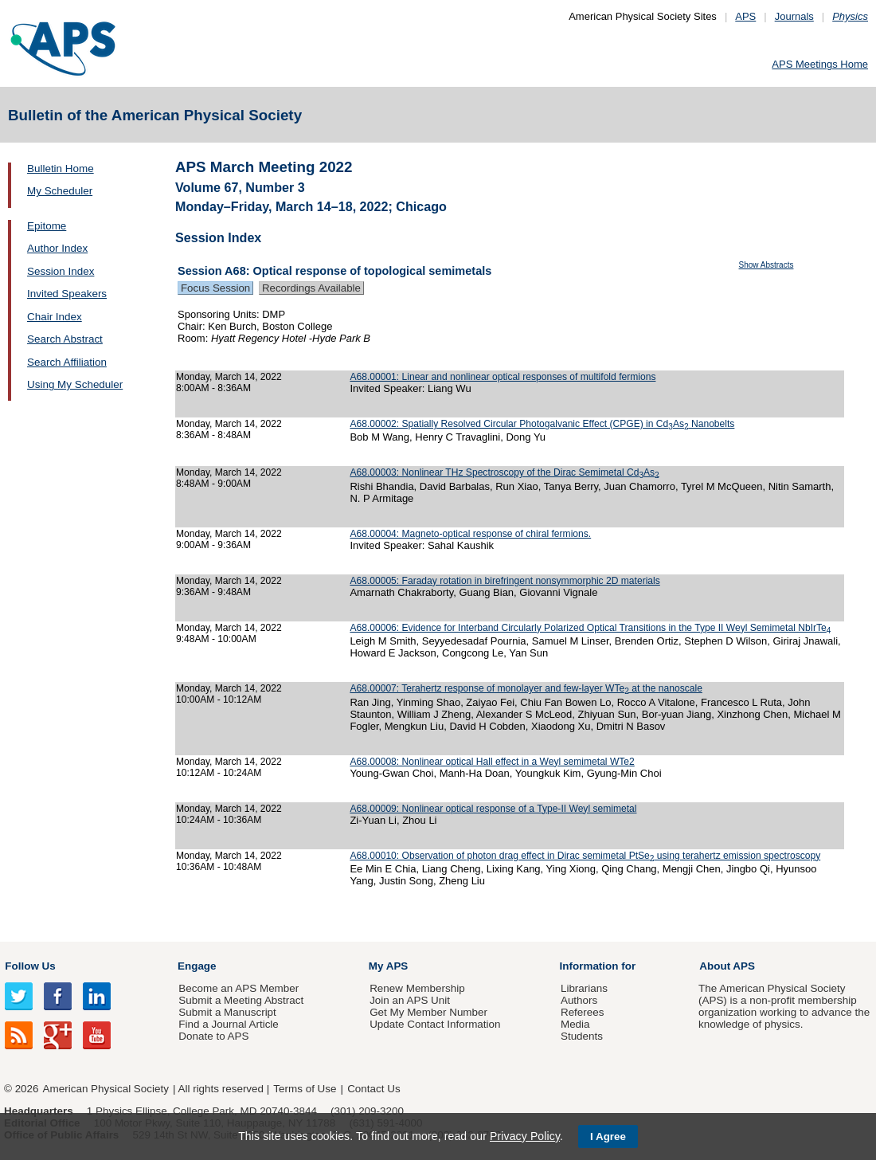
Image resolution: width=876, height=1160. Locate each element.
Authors (579, 1000)
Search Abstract (65, 339)
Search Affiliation (67, 362)
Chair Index (54, 317)
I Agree (608, 1136)
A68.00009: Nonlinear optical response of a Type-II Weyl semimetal (493, 808)
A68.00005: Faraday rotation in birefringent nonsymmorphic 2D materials (504, 580)
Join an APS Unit (410, 1000)
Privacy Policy (525, 1136)
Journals (794, 16)
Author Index (57, 248)
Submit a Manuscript (227, 1012)
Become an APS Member (238, 988)
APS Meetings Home (820, 64)
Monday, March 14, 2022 (229, 376)
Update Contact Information (435, 1024)
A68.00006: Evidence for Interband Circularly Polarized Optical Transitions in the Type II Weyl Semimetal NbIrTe (590, 627)
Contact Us (373, 1089)
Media (575, 1024)
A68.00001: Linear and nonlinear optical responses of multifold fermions (502, 376)
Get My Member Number (428, 1012)
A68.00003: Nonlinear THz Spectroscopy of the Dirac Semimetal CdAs (504, 472)
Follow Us (30, 966)
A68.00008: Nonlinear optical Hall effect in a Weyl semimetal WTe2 (492, 761)
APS (745, 16)
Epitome (46, 226)
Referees (582, 1012)
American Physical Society (106, 1089)
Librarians (584, 988)
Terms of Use (304, 1089)
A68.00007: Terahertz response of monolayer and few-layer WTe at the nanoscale (526, 688)
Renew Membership (417, 988)
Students (582, 1036)
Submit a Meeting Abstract (240, 1000)
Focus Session (215, 288)
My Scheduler (59, 191)
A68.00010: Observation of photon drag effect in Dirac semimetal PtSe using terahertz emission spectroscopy (585, 855)
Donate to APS (213, 1036)
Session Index (60, 271)
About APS (727, 966)
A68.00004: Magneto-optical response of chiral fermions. (470, 533)
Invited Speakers (67, 294)
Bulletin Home (60, 168)
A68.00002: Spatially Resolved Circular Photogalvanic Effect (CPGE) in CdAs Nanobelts (542, 423)
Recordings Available (311, 288)
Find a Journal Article (228, 1024)
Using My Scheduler (75, 384)
